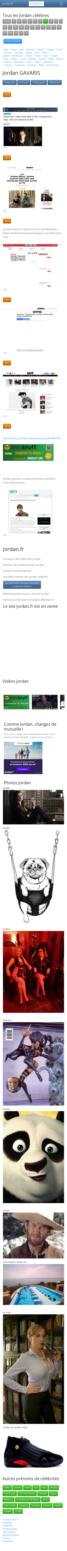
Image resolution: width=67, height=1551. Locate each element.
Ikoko (46, 55)
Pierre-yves (9, 1493)
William (53, 1487)
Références (54, 82)
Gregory (23, 1505)
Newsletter (7, 1541)
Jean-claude (9, 1505)
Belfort (41, 49)
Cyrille (18, 1511)
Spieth (38, 62)
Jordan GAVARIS (12, 41)
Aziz (36, 1487)
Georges (35, 1505)
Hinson (28, 55)
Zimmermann (52, 65)
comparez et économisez (41, 737)
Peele (50, 58)
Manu (53, 1493)
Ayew (6, 49)
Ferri (37, 52)
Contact (6, 1538)
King (5, 58)
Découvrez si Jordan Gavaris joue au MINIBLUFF (31, 438)
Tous (6, 21)
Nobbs (42, 58)
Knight (54, 55)
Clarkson (7, 52)
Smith (29, 62)
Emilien (7, 1511)
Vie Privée (24, 82)
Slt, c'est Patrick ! (27, 1493)
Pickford (7, 62)
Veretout (32, 65)
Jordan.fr (7, 3)
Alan (21, 49)
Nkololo (32, 58)
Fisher (45, 52)
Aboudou (30, 49)
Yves (44, 1487)
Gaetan (47, 1505)
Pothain (60, 58)
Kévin (27, 1487)
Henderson (17, 55)
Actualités (7, 1522)
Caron (60, 49)
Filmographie (39, 82)
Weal (41, 65)
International (8, 1531)
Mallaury (8, 1499)
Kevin (45, 1499)
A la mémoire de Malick (28, 1499)
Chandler (19, 52)
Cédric (7, 1487)
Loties (23, 58)
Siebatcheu (48, 62)
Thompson (19, 65)
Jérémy (17, 1487)
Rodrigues (19, 62)
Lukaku (14, 58)
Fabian (58, 1505)
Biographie (9, 82)
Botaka (50, 49)
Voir (5, 147)
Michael (43, 1493)
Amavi (14, 49)
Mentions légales (10, 1535)
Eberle (29, 52)
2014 (7, 94)
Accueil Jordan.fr (10, 1519)
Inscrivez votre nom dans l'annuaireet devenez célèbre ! (22, 585)
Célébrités (36, 3)
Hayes (38, 55)
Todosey (7, 65)
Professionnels (9, 1528)
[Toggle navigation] (61, 3)
